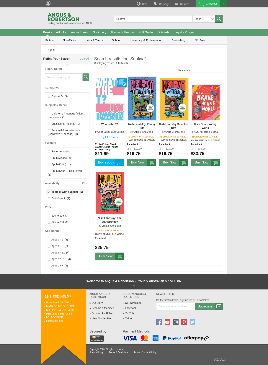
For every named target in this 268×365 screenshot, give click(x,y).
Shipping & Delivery (60, 309)
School (116, 40)
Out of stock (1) (59, 198)
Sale (200, 40)
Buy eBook (111, 162)
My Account (54, 317)
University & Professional (145, 40)
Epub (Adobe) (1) (60, 157)
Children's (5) (58, 96)
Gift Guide (146, 32)
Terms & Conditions (118, 352)
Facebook (130, 308)
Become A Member (103, 308)
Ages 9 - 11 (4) (58, 252)
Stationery (99, 32)
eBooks (61, 32)
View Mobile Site (101, 318)
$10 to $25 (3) (58, 215)
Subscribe (210, 306)
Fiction (49, 40)
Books (47, 32)
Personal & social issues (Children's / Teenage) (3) (64, 132)
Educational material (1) (64, 123)
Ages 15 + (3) (58, 265)
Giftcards (163, 32)
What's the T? (109, 124)
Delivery (161, 4)
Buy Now (143, 162)
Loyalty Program (185, 32)
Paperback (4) (58, 151)
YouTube (130, 313)
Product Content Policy (145, 352)
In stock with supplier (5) (65, 191)
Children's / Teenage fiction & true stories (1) (66, 115)
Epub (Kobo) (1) (59, 164)
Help (142, 4)
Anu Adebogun (202, 132)
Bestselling (178, 40)
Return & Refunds (59, 313)
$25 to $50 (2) (58, 222)
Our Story (97, 302)
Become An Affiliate (103, 313)
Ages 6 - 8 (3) (58, 246)
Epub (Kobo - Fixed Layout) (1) (66, 172)
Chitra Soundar (140, 132)
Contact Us (54, 321)
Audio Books (79, 32)
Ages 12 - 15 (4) (59, 259)
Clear (85, 183)
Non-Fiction (70, 40)
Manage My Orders (60, 306)
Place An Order (57, 302)
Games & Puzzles (123, 32)
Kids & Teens (94, 40)
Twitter (129, 318)
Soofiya (120, 132)
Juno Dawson (105, 132)
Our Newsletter (133, 302)
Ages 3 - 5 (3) (58, 239)
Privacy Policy (96, 352)
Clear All (84, 58)
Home (51, 49)
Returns (181, 4)
